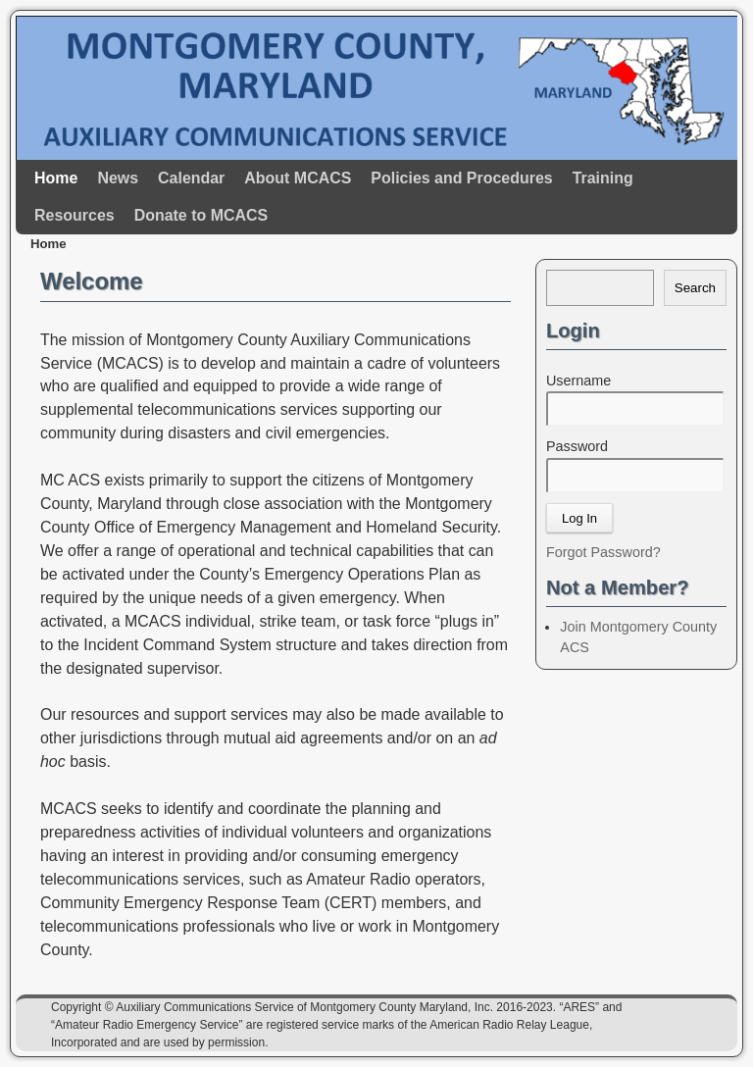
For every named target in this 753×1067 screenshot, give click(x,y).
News (117, 178)
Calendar (191, 178)
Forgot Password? (603, 552)
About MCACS (297, 178)
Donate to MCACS (201, 215)
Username (578, 380)
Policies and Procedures (461, 178)
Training (603, 178)
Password (577, 446)
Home (55, 178)
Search (695, 287)
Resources (74, 215)
